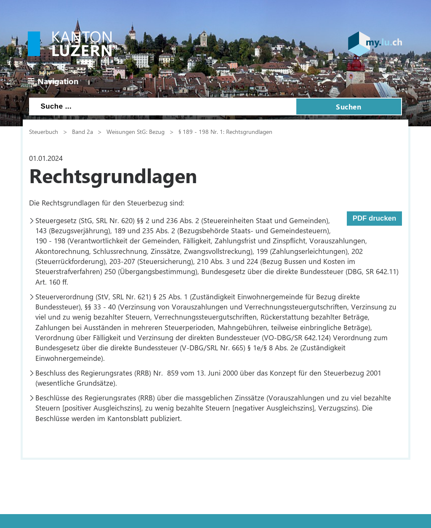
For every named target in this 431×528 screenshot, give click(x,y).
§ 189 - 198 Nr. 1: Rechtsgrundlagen (225, 131)
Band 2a (82, 131)
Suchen (348, 106)
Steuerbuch (43, 131)
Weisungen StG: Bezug (135, 131)
